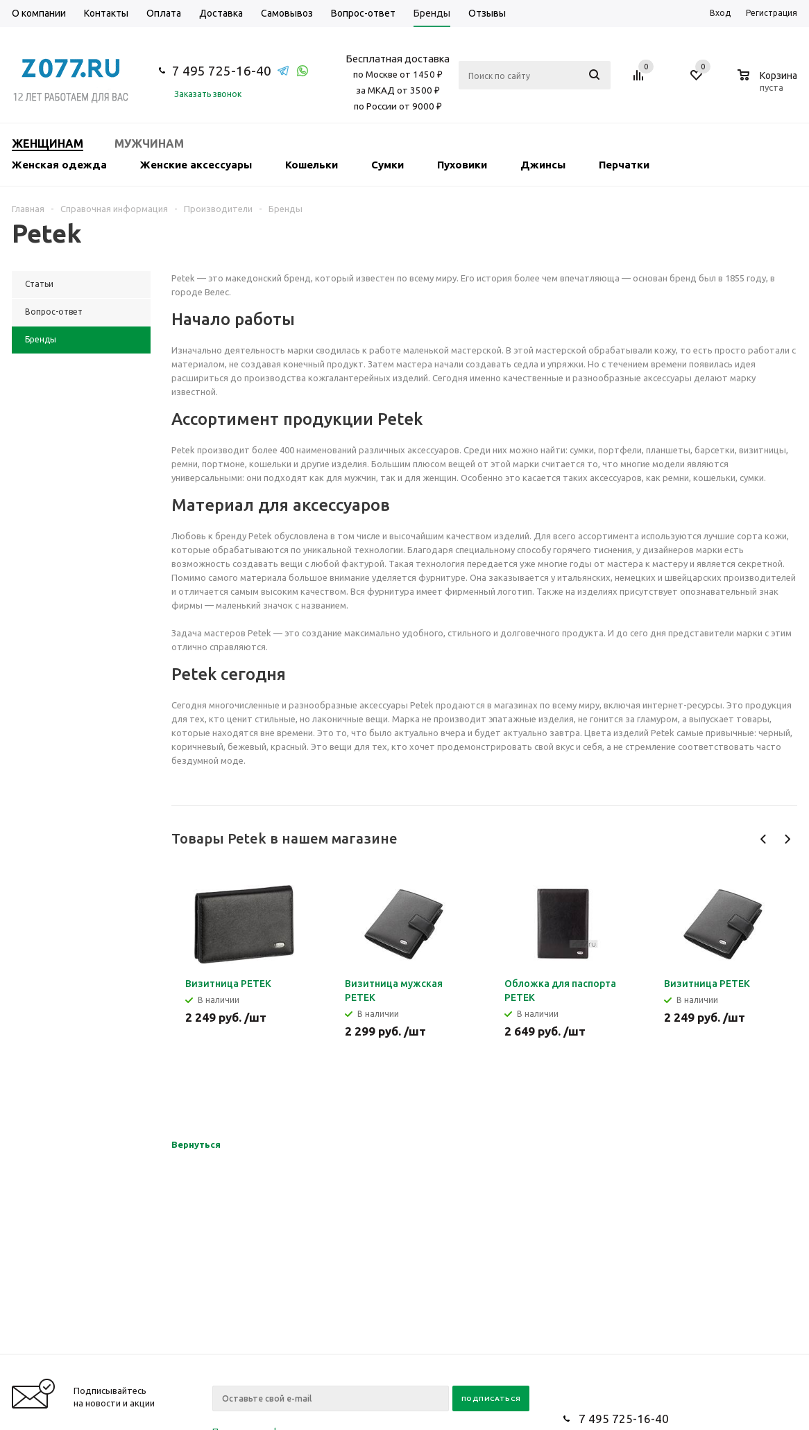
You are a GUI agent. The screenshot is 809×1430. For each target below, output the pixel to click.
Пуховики (462, 165)
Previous (763, 839)
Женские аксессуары (196, 165)
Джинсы (542, 165)
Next (787, 839)
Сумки (387, 165)
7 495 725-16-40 (221, 71)
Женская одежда (59, 165)
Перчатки (624, 165)
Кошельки (311, 165)
